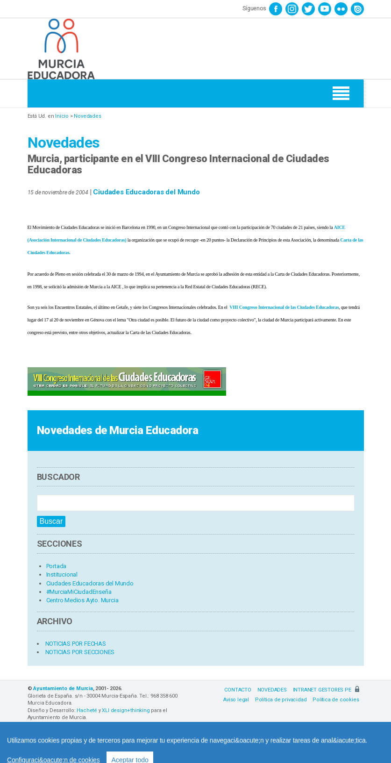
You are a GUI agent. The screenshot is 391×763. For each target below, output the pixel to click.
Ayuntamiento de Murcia (63, 688)
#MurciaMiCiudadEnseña (79, 591)
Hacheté (87, 710)
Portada (56, 566)
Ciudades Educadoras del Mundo (146, 192)
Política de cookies (336, 700)
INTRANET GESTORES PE (326, 690)
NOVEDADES (272, 690)
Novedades (87, 116)
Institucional (62, 574)
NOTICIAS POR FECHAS (75, 643)
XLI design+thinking (125, 710)
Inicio (62, 116)
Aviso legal (236, 700)
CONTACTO (237, 690)
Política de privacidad (281, 700)
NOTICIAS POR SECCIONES (80, 652)
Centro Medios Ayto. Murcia (82, 600)
